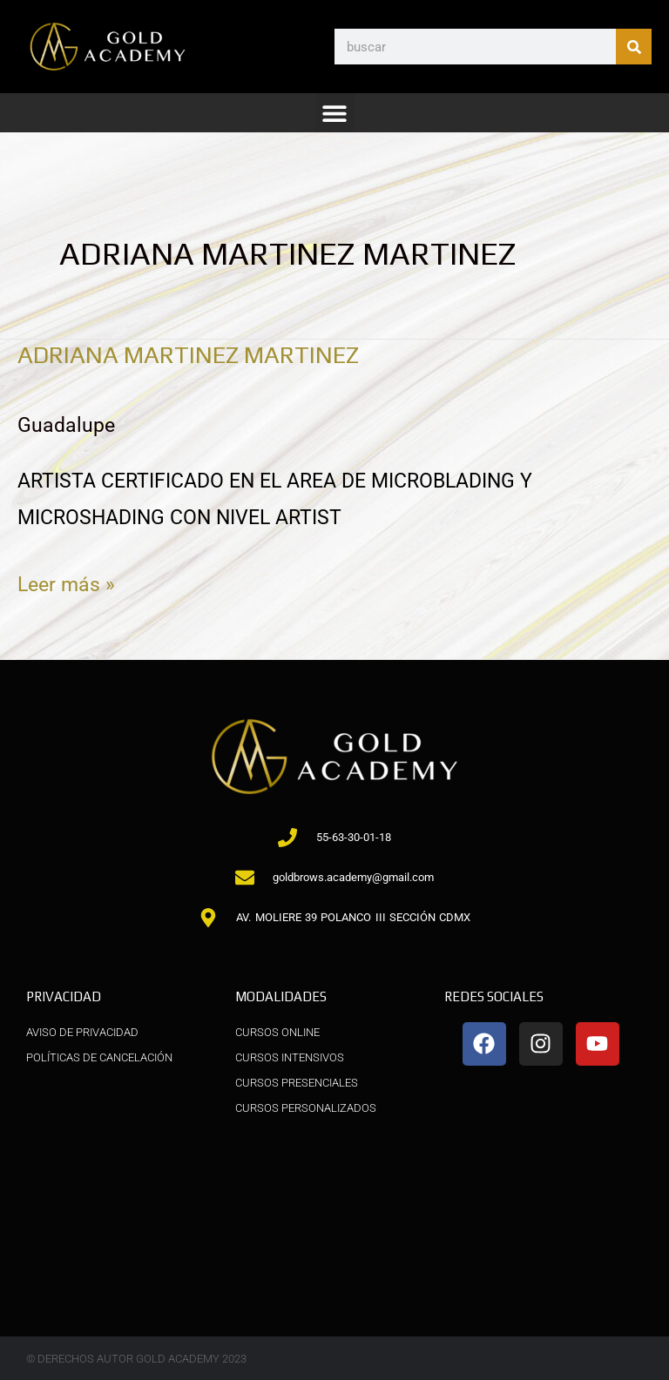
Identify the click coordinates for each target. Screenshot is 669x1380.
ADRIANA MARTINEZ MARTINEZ (188, 354)
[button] (335, 112)
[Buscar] (634, 46)
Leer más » (66, 581)
